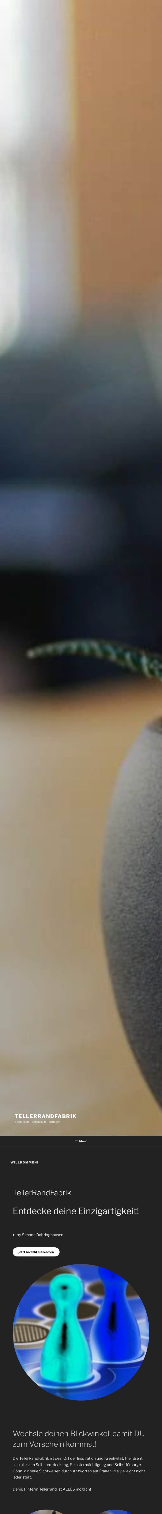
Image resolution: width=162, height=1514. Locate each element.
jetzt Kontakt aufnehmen (36, 1252)
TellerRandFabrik (46, 1116)
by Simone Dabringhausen (40, 1235)
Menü (81, 1141)
